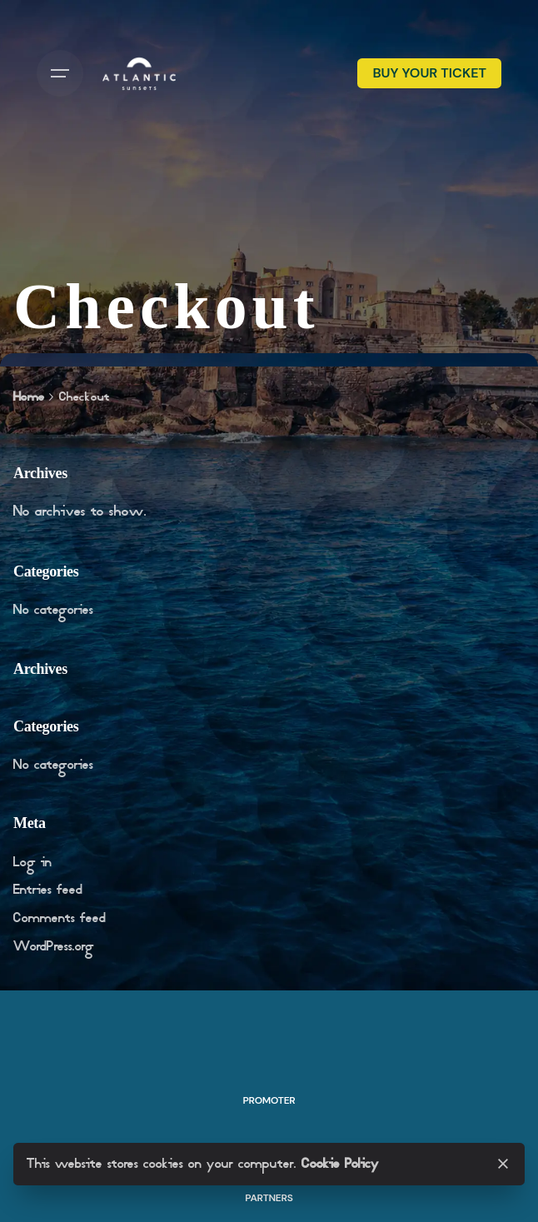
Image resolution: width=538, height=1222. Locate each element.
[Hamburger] (60, 73)
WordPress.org (53, 947)
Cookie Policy (340, 1164)
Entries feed (47, 890)
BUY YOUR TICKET (429, 73)
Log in (32, 862)
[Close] (503, 1163)
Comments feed (59, 918)
